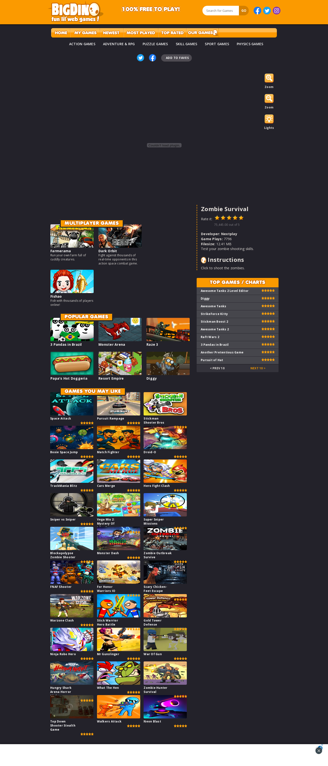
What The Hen (108, 688)
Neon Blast (152, 721)
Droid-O (150, 452)
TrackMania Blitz (63, 486)
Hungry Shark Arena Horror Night (61, 692)
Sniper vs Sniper (63, 519)
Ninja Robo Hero (63, 654)
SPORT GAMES (217, 44)
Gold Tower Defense (153, 622)
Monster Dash (108, 553)
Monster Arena (111, 344)
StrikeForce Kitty (214, 314)
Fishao (56, 296)
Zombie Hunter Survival (155, 690)
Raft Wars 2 (210, 337)
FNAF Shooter (61, 587)
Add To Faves (177, 58)
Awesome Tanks (213, 306)
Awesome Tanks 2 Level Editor (225, 291)
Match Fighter (108, 452)
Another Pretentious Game (222, 352)
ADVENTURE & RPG (119, 44)
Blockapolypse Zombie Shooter (63, 555)
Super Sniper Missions (154, 521)
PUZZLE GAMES (155, 44)
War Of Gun (153, 654)
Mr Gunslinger (108, 654)
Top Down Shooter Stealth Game (62, 725)
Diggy (151, 378)
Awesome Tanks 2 (215, 329)
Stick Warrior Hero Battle (107, 622)
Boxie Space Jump (64, 452)
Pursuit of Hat (212, 360)
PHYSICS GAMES (250, 44)
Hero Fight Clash (157, 486)
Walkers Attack (109, 721)
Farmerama (60, 251)
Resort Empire (111, 378)
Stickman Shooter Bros (154, 420)
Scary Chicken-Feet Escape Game (155, 591)
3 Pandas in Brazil (66, 344)
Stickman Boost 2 (214, 322)
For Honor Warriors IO (106, 589)
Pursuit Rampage (110, 418)
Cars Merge (106, 486)
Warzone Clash (62, 620)
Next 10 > (258, 368)
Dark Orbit (107, 251)
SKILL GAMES (186, 44)
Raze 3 (152, 344)
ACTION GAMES (82, 44)
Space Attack (60, 418)
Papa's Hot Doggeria (68, 378)
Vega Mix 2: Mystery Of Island (106, 523)
